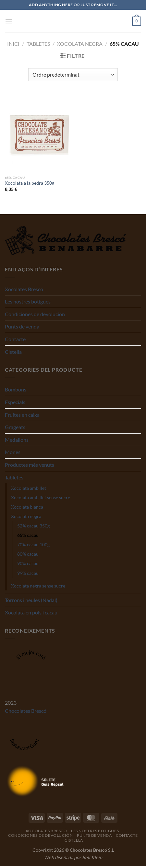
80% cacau (28, 554)
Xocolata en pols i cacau (31, 612)
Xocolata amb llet (28, 488)
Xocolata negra (80, 44)
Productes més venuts (29, 465)
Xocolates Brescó (24, 289)
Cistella (13, 352)
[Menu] (9, 21)
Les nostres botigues (28, 301)
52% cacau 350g (33, 525)
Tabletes (38, 44)
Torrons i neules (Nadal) (31, 600)
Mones (12, 452)
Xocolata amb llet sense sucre (40, 497)
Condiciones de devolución (35, 314)
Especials (15, 402)
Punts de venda (22, 326)
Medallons (17, 440)
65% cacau (28, 535)
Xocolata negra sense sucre (38, 585)
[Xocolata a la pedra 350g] (37, 133)
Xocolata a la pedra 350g (29, 183)
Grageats (15, 427)
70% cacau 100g (33, 544)
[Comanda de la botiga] (73, 74)
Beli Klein (92, 857)
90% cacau (28, 563)
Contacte (15, 339)
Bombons (15, 389)
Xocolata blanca (27, 507)
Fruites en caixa (22, 415)
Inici (13, 44)
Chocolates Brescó (25, 711)
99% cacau (28, 573)
